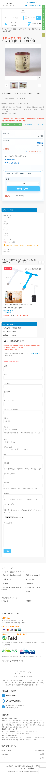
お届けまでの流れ (9, 335)
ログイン (13, 22)
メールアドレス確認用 (11, 409)
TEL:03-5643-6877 (33, 353)
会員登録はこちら (30, 124)
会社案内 (29, 591)
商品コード (7, 418)
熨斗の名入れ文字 (9, 474)
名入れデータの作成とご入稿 (12, 575)
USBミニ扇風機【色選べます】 (13, 308)
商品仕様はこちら (10, 93)
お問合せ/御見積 (9, 324)
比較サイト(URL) (9, 504)
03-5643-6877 (10, 159)
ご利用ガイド (7, 579)
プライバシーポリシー (33, 587)
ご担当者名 (7, 383)
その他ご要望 (8, 523)
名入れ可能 (31, 17)
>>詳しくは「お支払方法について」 (13, 661)
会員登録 (13, 25)
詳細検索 (29, 601)
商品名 (6, 427)
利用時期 (6, 493)
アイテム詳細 (8, 210)
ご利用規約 (29, 583)
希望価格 (6, 463)
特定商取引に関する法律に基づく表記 (27, 766)
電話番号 (7, 392)
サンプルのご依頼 (9, 332)
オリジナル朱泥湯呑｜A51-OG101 (19, 39)
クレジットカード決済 (11, 627)
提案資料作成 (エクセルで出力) (12, 124)
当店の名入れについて (33, 575)
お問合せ (5, 583)
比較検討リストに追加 (43, 17)
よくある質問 (30, 579)
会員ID (6, 366)
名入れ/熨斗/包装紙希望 (12, 328)
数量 (5, 454)
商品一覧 (5, 601)
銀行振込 (6, 618)
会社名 (6, 374)
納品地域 (6, 482)
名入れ (6, 440)
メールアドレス (9, 401)
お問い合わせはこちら (30, 93)
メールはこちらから (12, 163)
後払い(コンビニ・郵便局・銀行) (15, 634)
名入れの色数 (8, 447)
